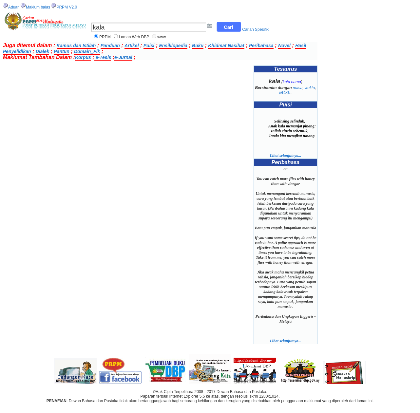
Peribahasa (261, 45)
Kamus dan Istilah (76, 45)
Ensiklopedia (173, 45)
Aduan (14, 7)
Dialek (42, 51)
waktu (310, 87)
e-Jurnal (123, 57)
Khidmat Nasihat (226, 45)
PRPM (105, 37)
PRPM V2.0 (66, 7)
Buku (197, 45)
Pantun (61, 51)
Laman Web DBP (134, 37)
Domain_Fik (87, 51)
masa (297, 87)
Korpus (83, 57)
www (161, 37)
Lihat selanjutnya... (285, 155)
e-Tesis (102, 57)
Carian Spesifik (255, 29)
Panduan (110, 45)
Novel (284, 45)
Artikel (131, 45)
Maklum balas (38, 7)
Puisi (148, 45)
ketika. (285, 92)
